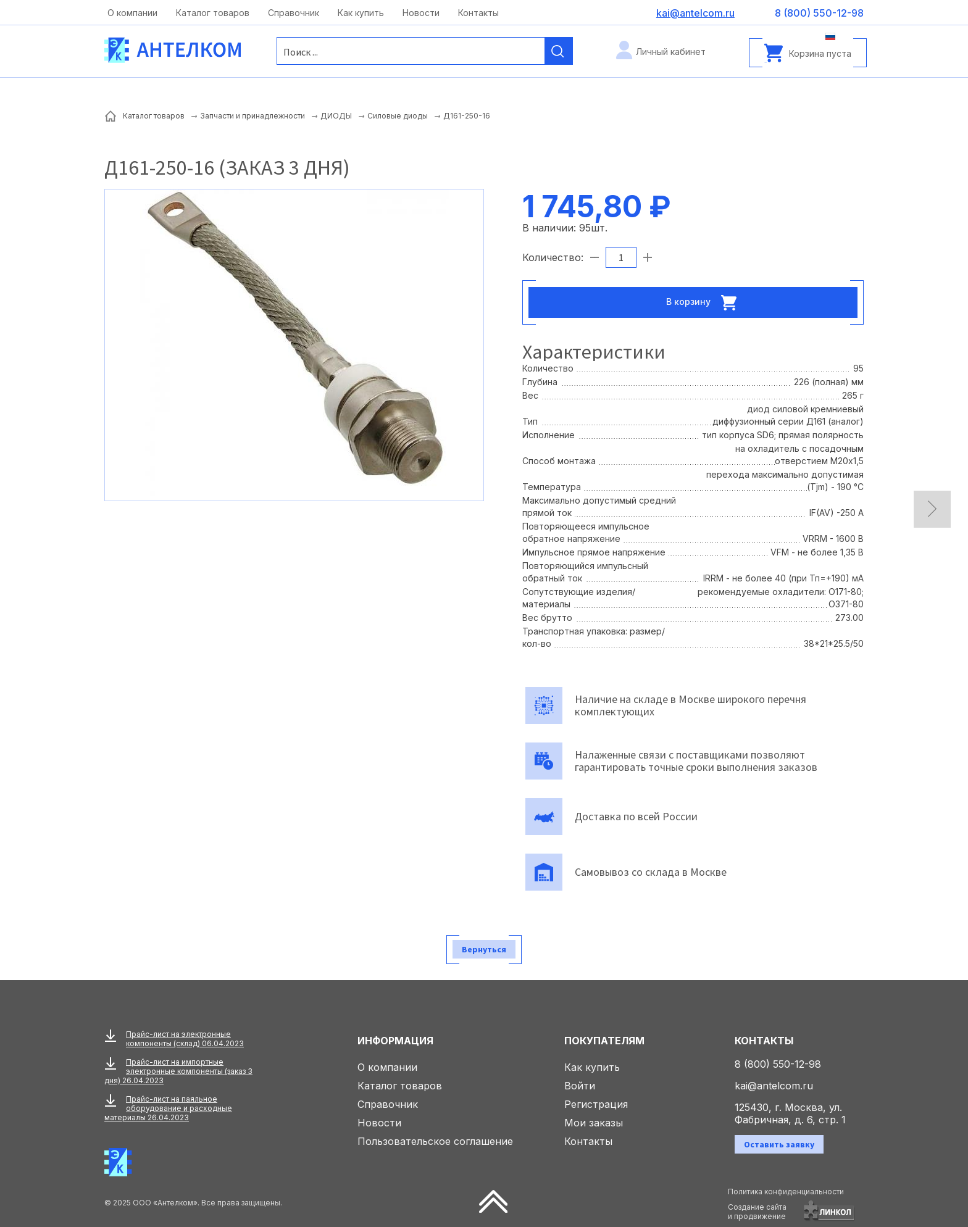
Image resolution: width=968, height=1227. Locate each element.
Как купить (361, 12)
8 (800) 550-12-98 (778, 1064)
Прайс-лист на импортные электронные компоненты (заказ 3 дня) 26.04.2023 (178, 1071)
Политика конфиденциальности (786, 1191)
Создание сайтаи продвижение (757, 1211)
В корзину (705, 302)
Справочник (293, 12)
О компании (132, 12)
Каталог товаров (212, 12)
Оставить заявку (779, 1144)
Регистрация (596, 1104)
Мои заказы (593, 1123)
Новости (421, 12)
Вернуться (484, 949)
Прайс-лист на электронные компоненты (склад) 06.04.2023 (185, 1038)
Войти (579, 1085)
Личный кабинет (671, 51)
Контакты (478, 12)
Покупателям (604, 1040)
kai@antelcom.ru (774, 1085)
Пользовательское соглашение (435, 1141)
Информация (395, 1040)
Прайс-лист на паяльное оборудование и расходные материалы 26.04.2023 (168, 1108)
